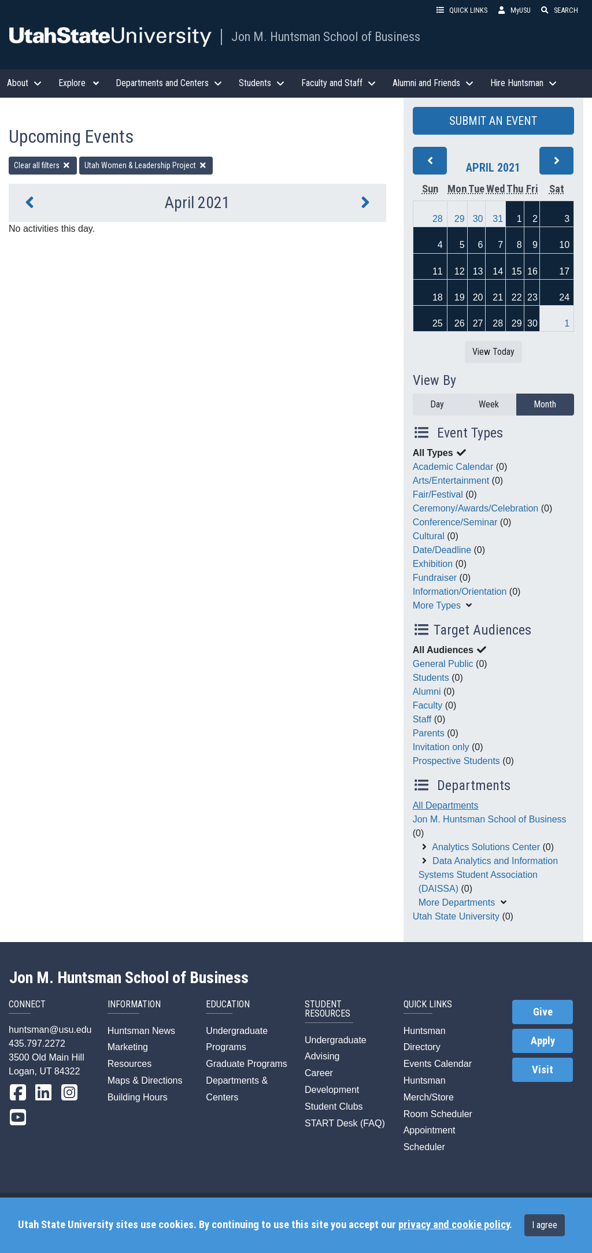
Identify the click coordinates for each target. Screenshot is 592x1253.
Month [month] (545, 404)
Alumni (427, 691)
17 (564, 271)
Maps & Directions (145, 1080)
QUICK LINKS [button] (461, 10)
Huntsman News (141, 1031)
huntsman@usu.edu (50, 1030)
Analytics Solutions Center (486, 847)
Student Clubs (334, 1106)
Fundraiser (435, 578)
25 (437, 323)
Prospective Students (456, 761)
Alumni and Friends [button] (434, 82)
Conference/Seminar (455, 522)
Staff (422, 719)
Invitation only (441, 747)
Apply (543, 1041)
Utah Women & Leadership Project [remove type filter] (146, 165)
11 (437, 271)
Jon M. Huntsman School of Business (325, 36)
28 (437, 219)
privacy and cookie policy (453, 1224)
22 (517, 297)
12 (459, 271)
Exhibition (433, 564)
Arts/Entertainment (451, 480)
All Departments (446, 805)
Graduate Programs (246, 1064)
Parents (429, 733)
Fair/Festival (438, 494)
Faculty (428, 705)
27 (478, 323)
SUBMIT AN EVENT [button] (493, 121)
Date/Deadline (442, 550)
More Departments (457, 902)
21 (498, 297)
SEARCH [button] (559, 10)
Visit (542, 1069)
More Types (437, 605)
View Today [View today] (493, 351)
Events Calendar (438, 1064)
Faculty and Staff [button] (340, 82)
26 (459, 323)
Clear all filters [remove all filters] (43, 165)
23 (532, 297)
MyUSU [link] (514, 10)
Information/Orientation (460, 591)
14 (498, 271)
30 (478, 219)
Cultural (429, 536)
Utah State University (456, 916)
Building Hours (138, 1097)
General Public (443, 664)
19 (459, 297)
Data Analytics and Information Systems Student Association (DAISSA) (488, 875)
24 (564, 297)
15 (517, 271)
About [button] (26, 82)
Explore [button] (80, 82)
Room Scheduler (438, 1114)
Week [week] (489, 404)
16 (532, 271)
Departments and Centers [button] (170, 82)
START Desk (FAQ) (345, 1123)
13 (478, 271)
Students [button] (263, 82)
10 (564, 245)
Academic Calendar (453, 467)
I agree (544, 1224)
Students (431, 678)
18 (437, 297)
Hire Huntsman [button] (525, 82)
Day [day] (437, 404)
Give (543, 1012)
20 (478, 297)
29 (459, 219)
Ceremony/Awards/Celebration (476, 508)
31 (498, 219)
